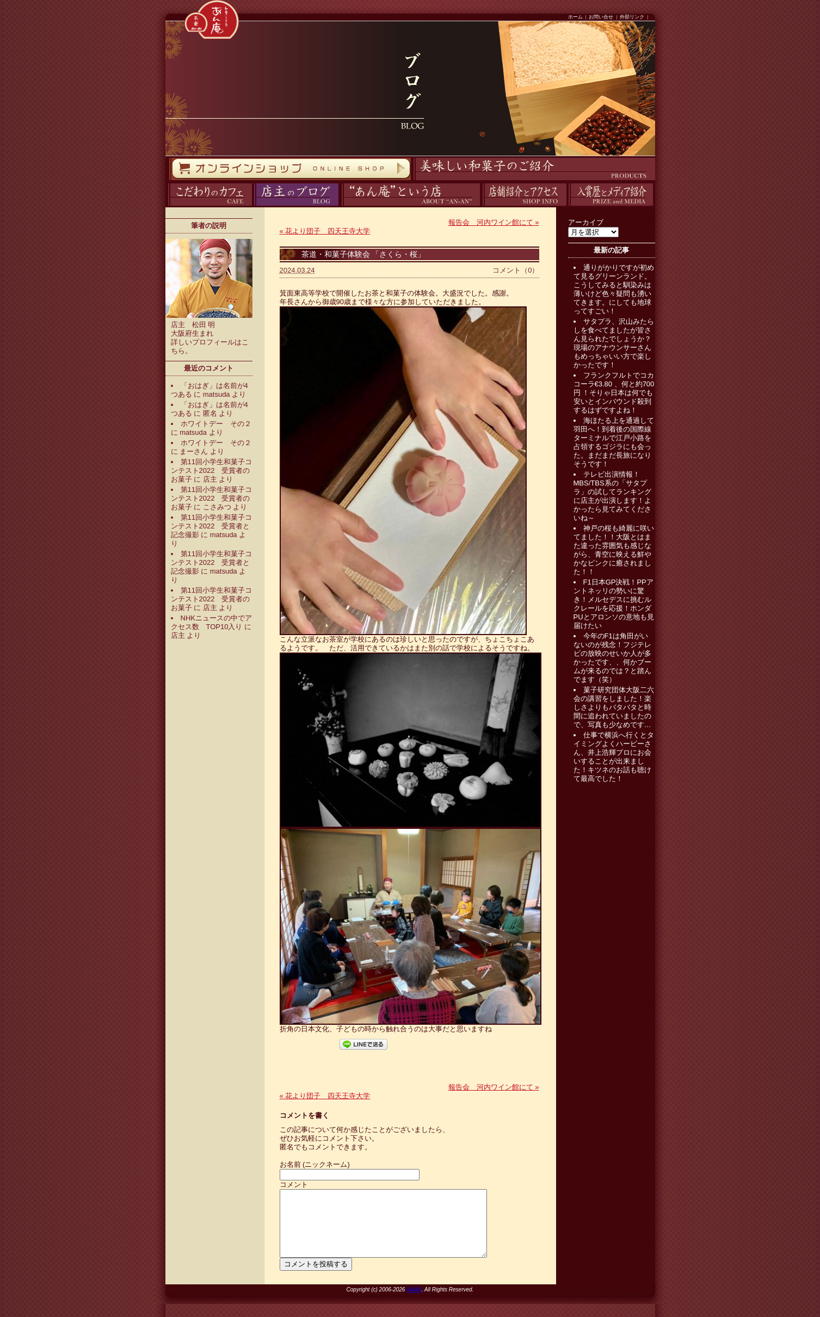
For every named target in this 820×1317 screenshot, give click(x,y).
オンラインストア (169, 180)
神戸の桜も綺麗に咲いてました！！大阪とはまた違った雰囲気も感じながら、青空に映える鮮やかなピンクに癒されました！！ (614, 550)
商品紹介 (412, 180)
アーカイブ (585, 222)
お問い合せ (601, 17)
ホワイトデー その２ (216, 424)
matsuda (216, 394)
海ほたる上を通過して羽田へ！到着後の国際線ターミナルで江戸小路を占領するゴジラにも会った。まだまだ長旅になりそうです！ (614, 442)
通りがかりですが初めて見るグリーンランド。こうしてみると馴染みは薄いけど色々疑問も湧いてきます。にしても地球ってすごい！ (614, 289)
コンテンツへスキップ (2, 0)
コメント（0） (515, 270)
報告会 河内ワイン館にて (493, 222)
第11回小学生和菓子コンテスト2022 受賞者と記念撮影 (211, 526)
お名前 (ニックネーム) (315, 1164)
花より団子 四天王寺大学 (325, 231)
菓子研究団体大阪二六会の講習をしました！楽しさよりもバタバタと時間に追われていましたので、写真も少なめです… (614, 707)
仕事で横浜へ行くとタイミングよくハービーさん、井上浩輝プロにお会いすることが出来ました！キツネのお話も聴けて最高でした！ (614, 757)
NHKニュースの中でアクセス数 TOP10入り (211, 622)
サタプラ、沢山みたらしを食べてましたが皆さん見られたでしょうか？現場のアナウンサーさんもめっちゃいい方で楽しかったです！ (614, 343)
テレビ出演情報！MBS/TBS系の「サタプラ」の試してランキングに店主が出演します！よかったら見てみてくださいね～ (612, 496)
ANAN (414, 1303)
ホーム (575, 17)
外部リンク (632, 17)
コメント (294, 1184)
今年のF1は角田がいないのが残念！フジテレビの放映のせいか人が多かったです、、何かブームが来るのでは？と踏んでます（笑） (612, 658)
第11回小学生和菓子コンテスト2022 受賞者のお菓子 (211, 470)
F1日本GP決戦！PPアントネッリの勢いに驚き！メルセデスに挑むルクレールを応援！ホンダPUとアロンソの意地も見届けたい (614, 604)
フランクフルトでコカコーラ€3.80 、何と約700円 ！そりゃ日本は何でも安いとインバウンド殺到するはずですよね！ (614, 392)
